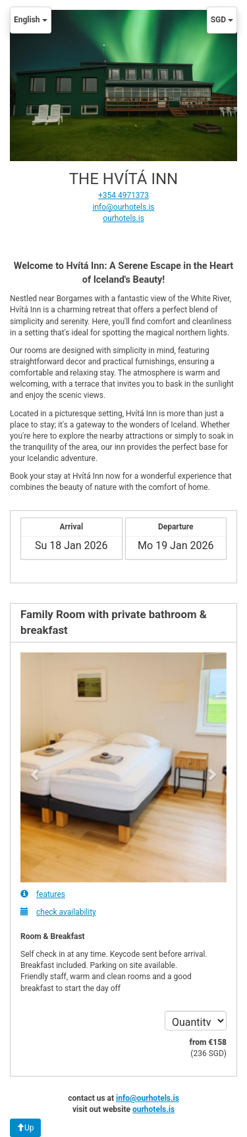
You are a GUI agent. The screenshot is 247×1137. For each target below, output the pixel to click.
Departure (176, 526)
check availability (58, 912)
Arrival (71, 526)
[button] (35, 767)
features (42, 894)
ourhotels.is (123, 218)
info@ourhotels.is (124, 207)
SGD (222, 19)
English (30, 19)
